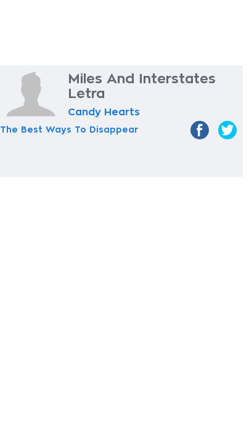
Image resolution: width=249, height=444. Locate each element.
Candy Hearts (104, 112)
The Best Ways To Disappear (69, 129)
